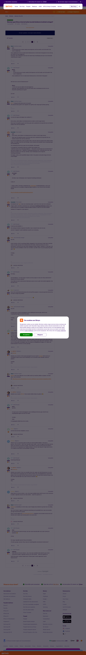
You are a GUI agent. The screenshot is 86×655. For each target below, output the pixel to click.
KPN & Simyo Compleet (49, 6)
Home (16, 6)
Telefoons (34, 6)
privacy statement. (61, 330)
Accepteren (26, 334)
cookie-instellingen (28, 330)
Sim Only (22, 6)
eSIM (40, 6)
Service (60, 6)
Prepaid (28, 6)
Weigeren (40, 334)
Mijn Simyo (74, 6)
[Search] (79, 6)
